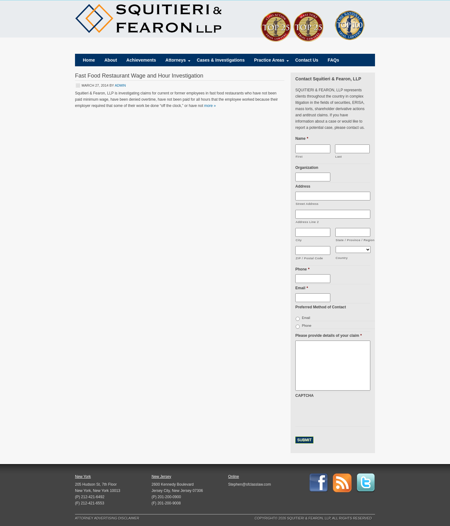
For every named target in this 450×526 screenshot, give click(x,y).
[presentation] (342, 413)
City (299, 240)
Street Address (307, 203)
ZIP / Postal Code (309, 258)
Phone (302, 269)
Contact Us (306, 60)
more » (210, 106)
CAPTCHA (304, 395)
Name (301, 138)
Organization (306, 167)
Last (338, 156)
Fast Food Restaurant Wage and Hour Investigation (139, 76)
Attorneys (175, 61)
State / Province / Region (353, 240)
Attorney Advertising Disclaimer (107, 518)
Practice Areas (269, 61)
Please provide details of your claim (328, 335)
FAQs (333, 60)
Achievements (141, 60)
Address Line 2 (307, 222)
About (110, 60)
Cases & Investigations (221, 60)
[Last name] (352, 148)
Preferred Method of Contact (320, 307)
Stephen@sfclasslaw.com (249, 484)
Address (302, 186)
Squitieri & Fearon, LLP (148, 19)
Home (89, 60)
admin (120, 85)
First (299, 156)
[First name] (312, 148)
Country (342, 258)
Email (301, 288)
